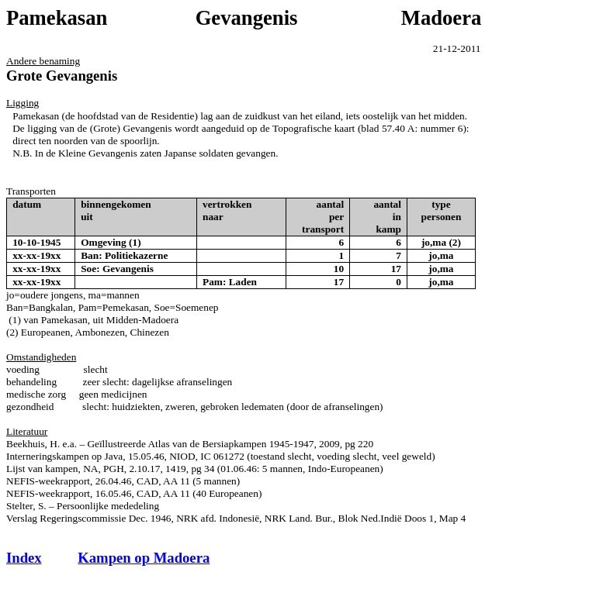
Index (24, 558)
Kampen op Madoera (144, 558)
